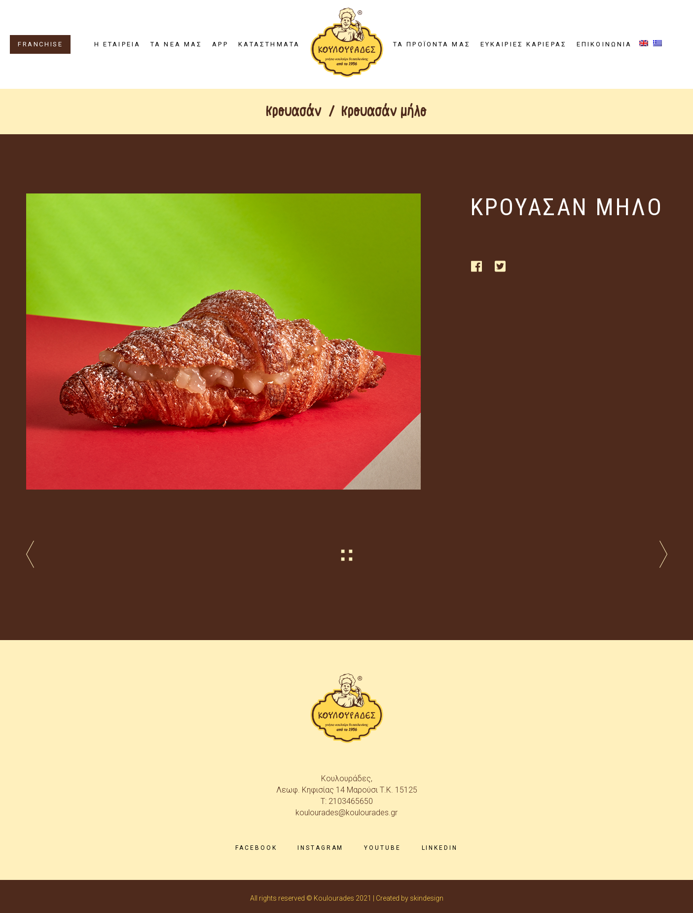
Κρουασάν (294, 111)
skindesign (426, 898)
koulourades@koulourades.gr (346, 812)
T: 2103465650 (347, 801)
